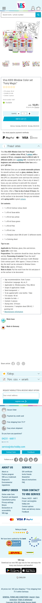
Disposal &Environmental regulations (7, 482)
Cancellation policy (9, 500)
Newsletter (26, 477)
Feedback (31, 452)
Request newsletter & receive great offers (21, 390)
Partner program (8, 474)
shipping (36, 107)
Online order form (8, 494)
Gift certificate (27, 472)
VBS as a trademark (9, 477)
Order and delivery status (31, 509)
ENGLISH (20, 577)
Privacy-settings (7, 502)
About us (5, 472)
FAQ (23, 482)
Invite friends (26, 474)
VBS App (5, 513)
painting (20, 160)
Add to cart (21, 119)
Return (4, 505)
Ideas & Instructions (29, 480)
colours (29, 154)
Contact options (27, 506)
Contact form (11, 452)
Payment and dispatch (10, 497)
